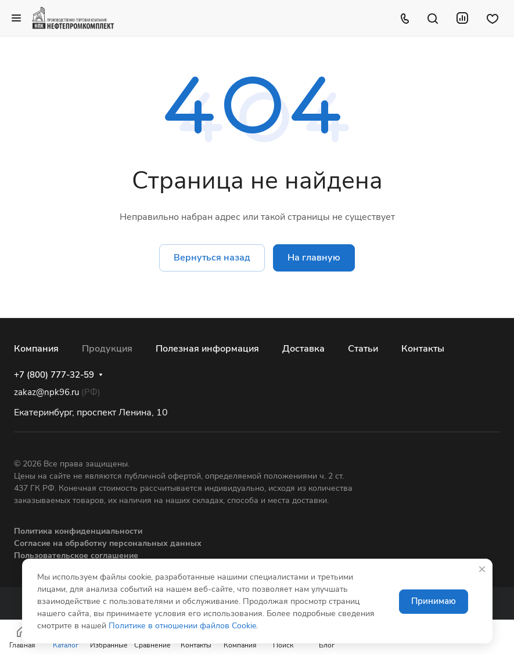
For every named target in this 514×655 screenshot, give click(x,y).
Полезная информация (207, 348)
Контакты (422, 348)
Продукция (107, 348)
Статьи (363, 348)
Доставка (303, 348)
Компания (36, 348)
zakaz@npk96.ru (46, 392)
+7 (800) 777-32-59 (54, 375)
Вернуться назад (212, 257)
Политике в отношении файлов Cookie (182, 625)
